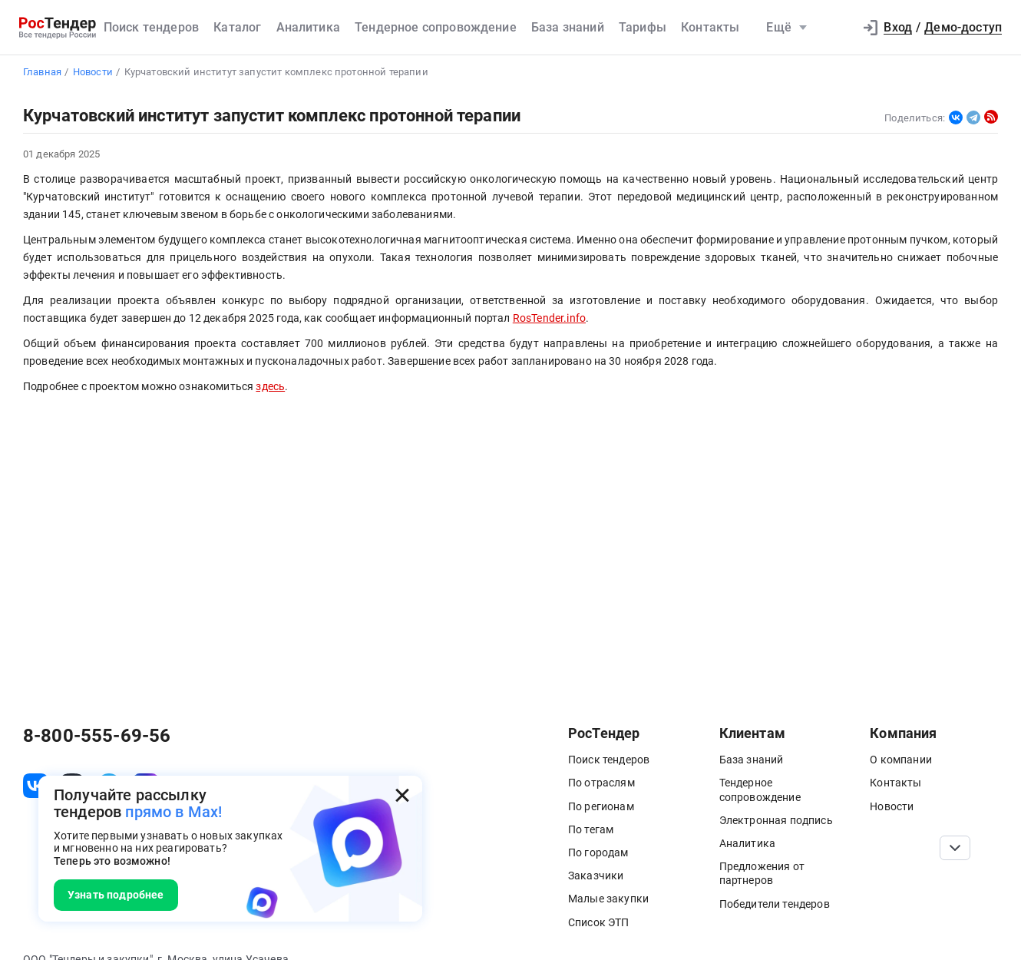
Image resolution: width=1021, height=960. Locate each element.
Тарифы (642, 27)
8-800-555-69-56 (96, 736)
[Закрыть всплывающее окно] (402, 795)
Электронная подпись (776, 820)
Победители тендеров (774, 904)
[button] (834, 27)
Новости (892, 806)
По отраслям (601, 782)
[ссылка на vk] (35, 785)
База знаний (567, 27)
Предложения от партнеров (762, 873)
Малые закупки (608, 898)
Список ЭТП (598, 922)
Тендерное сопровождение (436, 27)
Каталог (237, 27)
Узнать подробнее (116, 895)
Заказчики (595, 875)
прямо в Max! (173, 812)
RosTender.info (549, 318)
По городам (598, 852)
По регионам (601, 806)
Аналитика (308, 27)
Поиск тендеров (151, 27)
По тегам (590, 829)
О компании (901, 759)
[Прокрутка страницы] (955, 848)
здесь (270, 386)
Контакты (710, 27)
